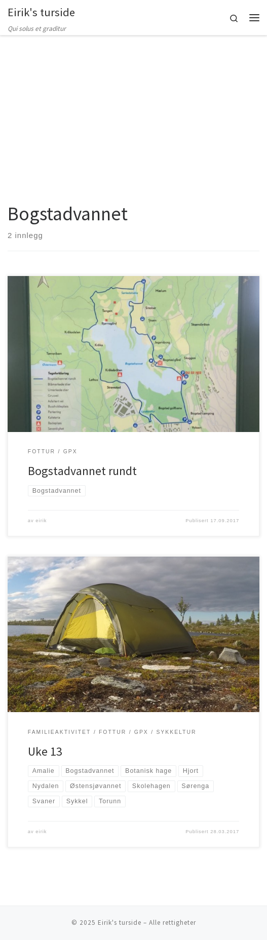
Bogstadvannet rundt (82, 470)
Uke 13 (45, 751)
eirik (41, 520)
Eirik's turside (119, 922)
